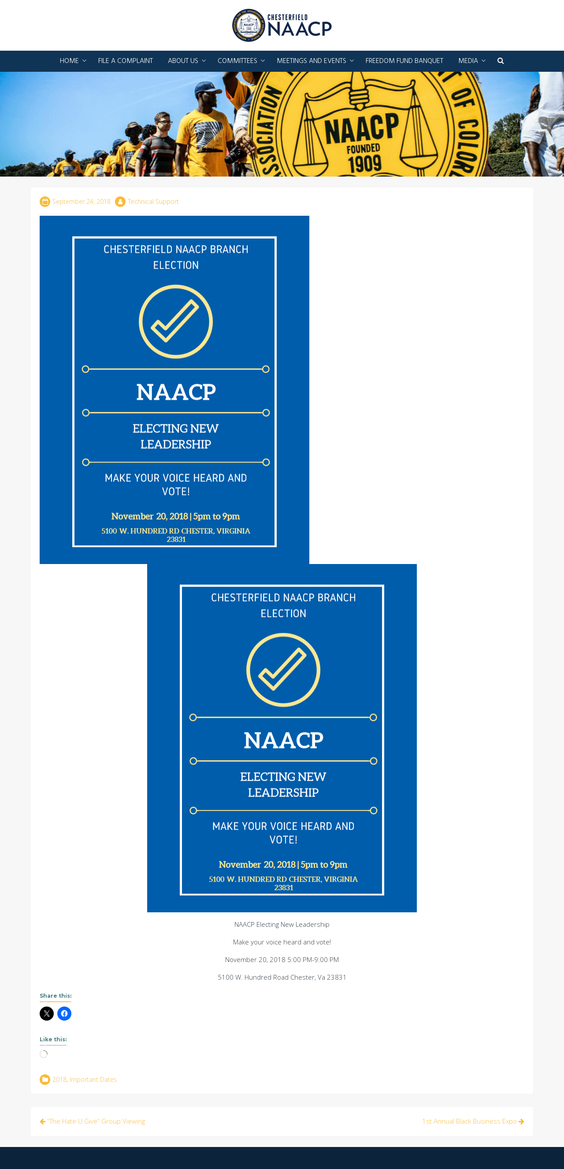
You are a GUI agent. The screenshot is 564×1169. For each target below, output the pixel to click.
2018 (59, 1079)
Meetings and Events (311, 61)
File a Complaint (125, 61)
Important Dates (93, 1079)
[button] (501, 61)
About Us (183, 61)
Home (69, 61)
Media (468, 61)
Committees (237, 61)
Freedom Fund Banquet (404, 61)
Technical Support (153, 201)
